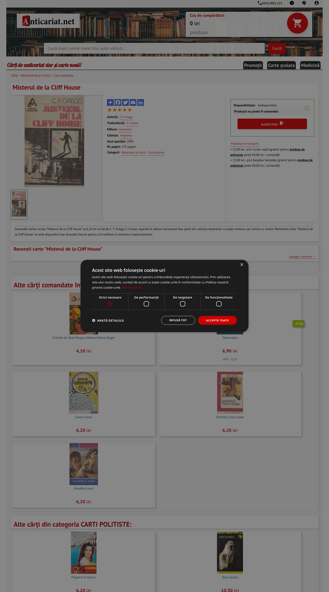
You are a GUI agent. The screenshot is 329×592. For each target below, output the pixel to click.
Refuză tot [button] (176, 320)
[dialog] (164, 296)
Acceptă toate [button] (217, 320)
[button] (108, 320)
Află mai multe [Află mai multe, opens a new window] (132, 287)
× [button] (241, 264)
